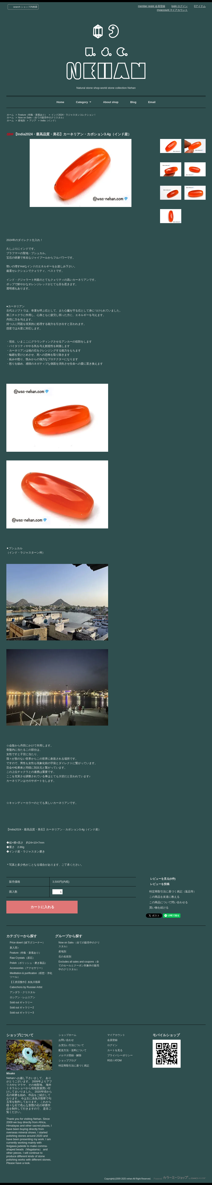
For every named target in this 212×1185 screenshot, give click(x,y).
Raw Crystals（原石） (22, 957)
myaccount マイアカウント (172, 9)
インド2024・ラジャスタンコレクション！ (73, 114)
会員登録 (112, 1040)
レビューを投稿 (159, 884)
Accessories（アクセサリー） (27, 968)
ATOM (118, 1060)
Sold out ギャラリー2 (22, 1007)
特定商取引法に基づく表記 (74, 1065)
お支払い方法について (71, 1045)
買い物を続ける (159, 907)
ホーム (10, 114)
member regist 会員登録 (151, 6)
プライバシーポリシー (120, 1055)
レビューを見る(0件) (163, 878)
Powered (180, 1179)
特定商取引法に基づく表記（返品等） (172, 891)
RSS (110, 1060)
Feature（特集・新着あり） (32, 114)
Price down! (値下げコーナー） (27, 942)
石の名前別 (65, 956)
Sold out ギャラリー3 (22, 1012)
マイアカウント (116, 1035)
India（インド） (48, 120)
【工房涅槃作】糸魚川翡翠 (25, 982)
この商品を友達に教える (164, 896)
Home (60, 102)
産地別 (21, 120)
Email (152, 102)
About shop (110, 102)
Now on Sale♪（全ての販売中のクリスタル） (41, 117)
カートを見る (115, 1050)
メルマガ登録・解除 (70, 1055)
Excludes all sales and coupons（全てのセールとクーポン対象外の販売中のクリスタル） (79, 965)
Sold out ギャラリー (21, 1002)
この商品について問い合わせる (168, 902)
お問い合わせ (66, 1040)
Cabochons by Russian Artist (26, 987)
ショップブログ (67, 1060)
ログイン (112, 1045)
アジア (32, 120)
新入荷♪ (14, 947)
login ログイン (180, 6)
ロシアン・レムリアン (22, 997)
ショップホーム (67, 1035)
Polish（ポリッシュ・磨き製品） (28, 962)
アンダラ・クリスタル (22, 992)
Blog (133, 102)
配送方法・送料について (72, 1050)
